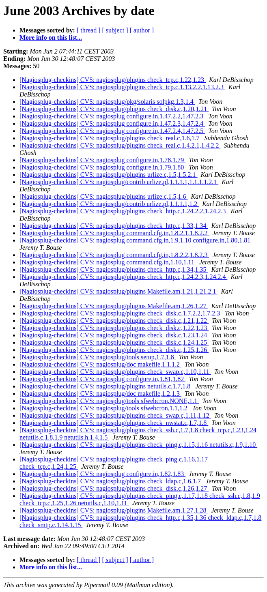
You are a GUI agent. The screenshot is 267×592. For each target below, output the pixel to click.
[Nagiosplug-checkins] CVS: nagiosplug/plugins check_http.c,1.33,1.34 (113, 225)
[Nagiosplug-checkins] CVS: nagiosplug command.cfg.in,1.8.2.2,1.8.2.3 (114, 254)
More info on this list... (50, 37)
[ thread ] (89, 30)
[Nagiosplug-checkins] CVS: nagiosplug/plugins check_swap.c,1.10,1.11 (115, 371)
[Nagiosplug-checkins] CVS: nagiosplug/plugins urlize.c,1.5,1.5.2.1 (108, 174)
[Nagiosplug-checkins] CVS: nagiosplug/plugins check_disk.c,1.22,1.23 (114, 327)
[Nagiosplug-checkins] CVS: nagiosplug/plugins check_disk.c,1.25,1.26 (114, 349)
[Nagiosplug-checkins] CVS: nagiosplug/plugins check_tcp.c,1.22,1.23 (112, 79)
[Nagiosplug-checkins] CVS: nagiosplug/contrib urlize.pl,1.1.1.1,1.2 (109, 203)
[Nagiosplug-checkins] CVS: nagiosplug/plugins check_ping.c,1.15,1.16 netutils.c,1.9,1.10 (138, 444)
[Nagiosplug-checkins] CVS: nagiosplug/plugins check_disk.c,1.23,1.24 (114, 335)
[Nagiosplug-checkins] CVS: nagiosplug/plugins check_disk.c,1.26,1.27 (114, 488)
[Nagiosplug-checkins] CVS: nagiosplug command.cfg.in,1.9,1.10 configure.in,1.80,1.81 (135, 240)
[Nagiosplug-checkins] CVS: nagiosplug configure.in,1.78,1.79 (102, 160)
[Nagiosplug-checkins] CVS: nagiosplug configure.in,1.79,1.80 (102, 167)
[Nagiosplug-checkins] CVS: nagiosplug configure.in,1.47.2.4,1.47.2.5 (112, 130)
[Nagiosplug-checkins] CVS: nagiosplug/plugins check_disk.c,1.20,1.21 (114, 108)
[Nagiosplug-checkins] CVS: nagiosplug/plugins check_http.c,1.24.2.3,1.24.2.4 (123, 276)
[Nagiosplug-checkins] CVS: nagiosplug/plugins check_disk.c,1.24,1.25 (114, 342)
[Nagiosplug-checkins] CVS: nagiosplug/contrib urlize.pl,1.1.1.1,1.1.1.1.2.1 (118, 181)
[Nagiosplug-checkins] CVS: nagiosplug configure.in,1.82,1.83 (102, 473)
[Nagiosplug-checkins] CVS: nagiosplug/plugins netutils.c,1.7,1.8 (105, 386)
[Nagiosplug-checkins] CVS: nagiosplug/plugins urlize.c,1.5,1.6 (103, 196)
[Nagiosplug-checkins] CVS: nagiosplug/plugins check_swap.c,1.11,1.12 (115, 415)
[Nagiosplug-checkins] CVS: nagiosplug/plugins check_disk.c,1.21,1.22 (114, 320)
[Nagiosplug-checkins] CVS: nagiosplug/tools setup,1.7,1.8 (97, 357)
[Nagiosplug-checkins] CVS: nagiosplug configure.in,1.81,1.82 (102, 378)
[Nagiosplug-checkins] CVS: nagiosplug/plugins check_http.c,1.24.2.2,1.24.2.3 (123, 211)
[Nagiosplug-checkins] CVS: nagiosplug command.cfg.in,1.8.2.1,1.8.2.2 (114, 233)
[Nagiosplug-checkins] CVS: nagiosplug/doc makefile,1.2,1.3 (100, 393)
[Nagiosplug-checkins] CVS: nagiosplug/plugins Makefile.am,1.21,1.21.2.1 (118, 291)
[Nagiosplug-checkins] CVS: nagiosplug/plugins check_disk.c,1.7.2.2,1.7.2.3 (120, 313)
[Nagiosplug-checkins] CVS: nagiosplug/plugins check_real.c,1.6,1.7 (110, 138)
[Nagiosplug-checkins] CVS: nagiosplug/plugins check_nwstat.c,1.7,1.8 (113, 422)
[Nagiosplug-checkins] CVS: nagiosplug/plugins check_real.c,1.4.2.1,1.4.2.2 (119, 145)
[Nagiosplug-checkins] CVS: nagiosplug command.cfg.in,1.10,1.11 (107, 262)
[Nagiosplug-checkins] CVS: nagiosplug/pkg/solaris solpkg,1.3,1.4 (107, 101)
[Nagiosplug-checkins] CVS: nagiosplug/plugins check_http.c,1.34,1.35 (113, 269)
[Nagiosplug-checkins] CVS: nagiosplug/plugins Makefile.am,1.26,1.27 (113, 305)
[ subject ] (115, 30)
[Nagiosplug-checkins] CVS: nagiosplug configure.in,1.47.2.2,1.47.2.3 (112, 116)
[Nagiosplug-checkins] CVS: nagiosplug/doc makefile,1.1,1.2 (100, 364)
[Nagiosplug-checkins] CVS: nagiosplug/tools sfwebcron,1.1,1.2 (104, 408)
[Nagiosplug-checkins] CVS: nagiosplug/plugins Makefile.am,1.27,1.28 (113, 510)
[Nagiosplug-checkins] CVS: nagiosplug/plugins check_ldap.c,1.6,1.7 (110, 481)
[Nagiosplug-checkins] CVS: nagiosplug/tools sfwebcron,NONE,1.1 (109, 400)
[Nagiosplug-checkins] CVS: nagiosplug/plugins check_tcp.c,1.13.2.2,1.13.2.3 (122, 87)
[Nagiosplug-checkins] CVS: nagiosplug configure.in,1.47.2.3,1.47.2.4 (112, 123)
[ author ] (142, 30)
